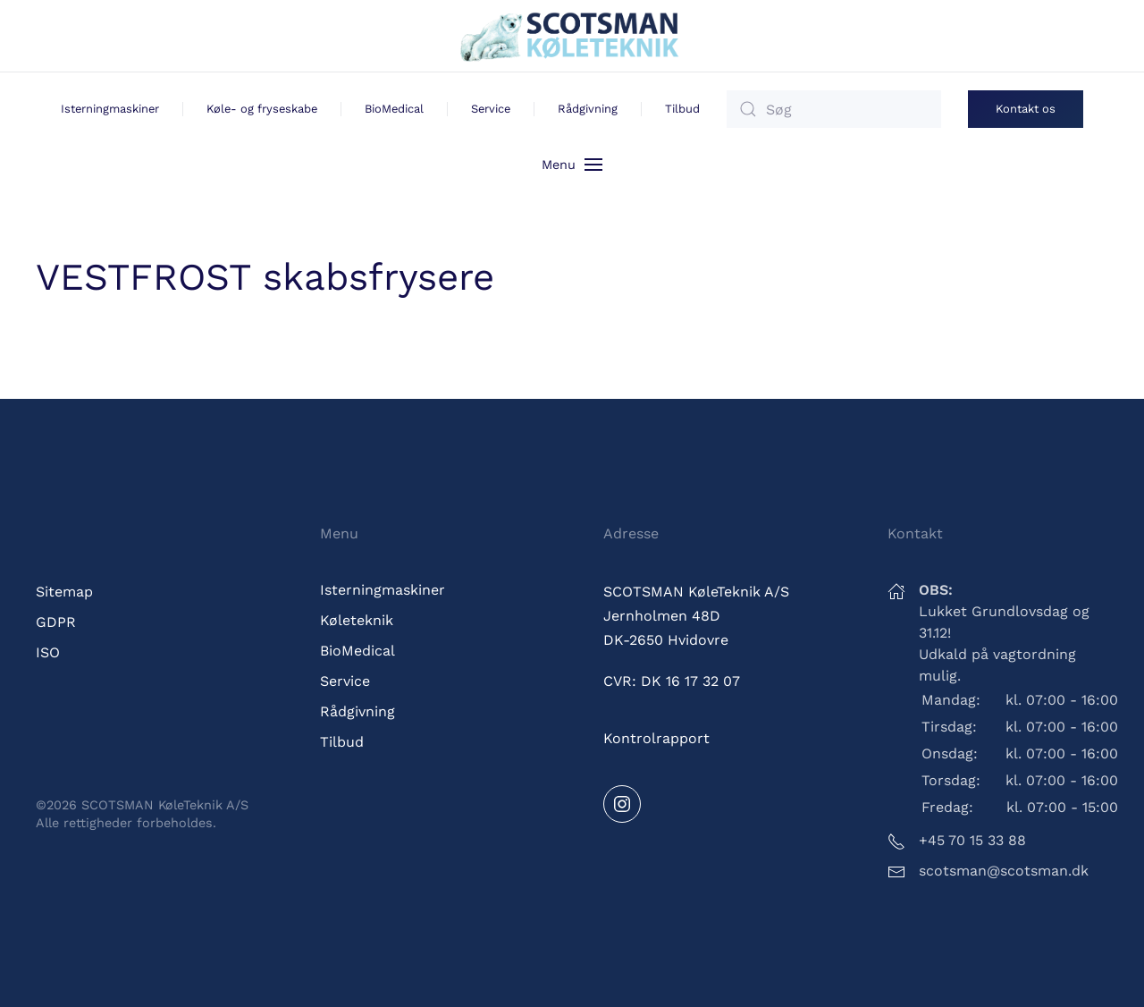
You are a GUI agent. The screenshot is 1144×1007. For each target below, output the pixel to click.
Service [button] (490, 108)
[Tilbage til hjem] (572, 36)
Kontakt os (1026, 108)
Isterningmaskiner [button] (110, 108)
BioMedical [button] (394, 108)
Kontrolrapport (656, 738)
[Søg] (834, 109)
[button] (572, 164)
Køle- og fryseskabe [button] (261, 108)
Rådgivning (588, 108)
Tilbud (682, 108)
